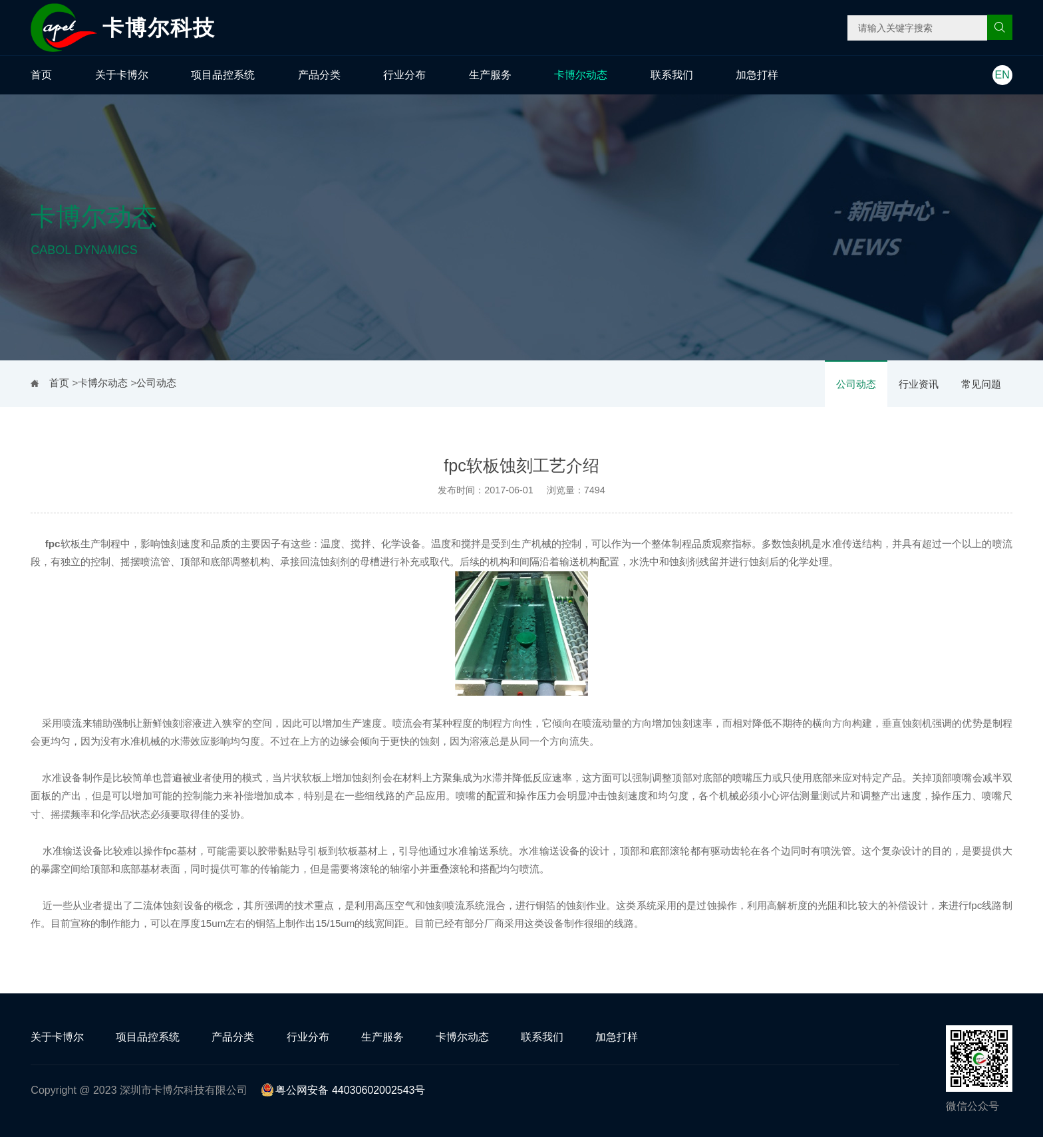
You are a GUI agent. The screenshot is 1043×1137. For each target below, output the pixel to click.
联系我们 (672, 74)
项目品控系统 (223, 74)
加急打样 (757, 74)
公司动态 (856, 384)
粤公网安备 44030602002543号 (343, 1090)
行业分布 (404, 74)
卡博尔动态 (580, 74)
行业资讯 (919, 384)
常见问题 (981, 384)
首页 (41, 74)
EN (1002, 74)
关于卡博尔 (121, 74)
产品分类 (319, 74)
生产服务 (490, 74)
